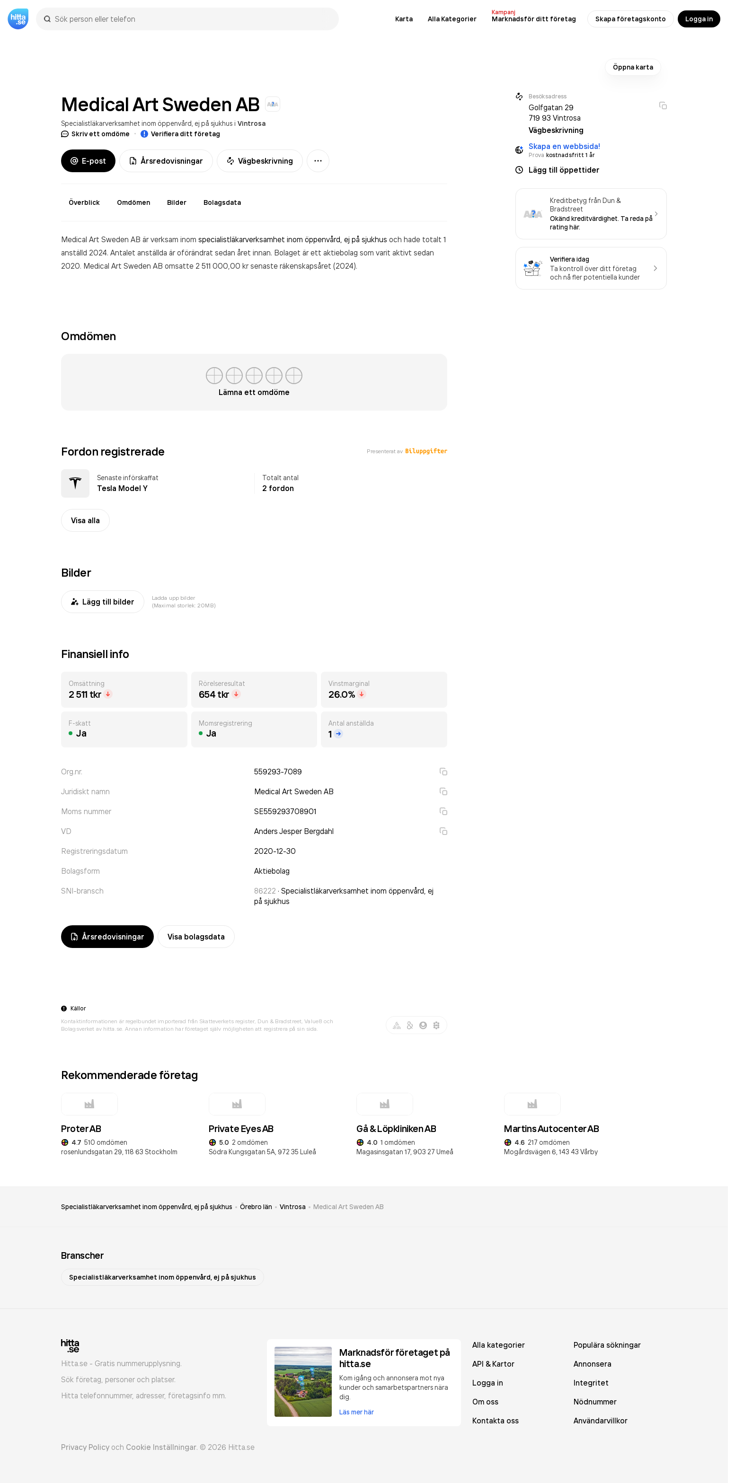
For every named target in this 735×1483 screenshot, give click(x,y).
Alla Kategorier (452, 19)
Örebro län (256, 1206)
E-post (88, 161)
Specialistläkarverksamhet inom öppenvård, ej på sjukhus (146, 123)
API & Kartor (493, 1364)
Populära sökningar (607, 1345)
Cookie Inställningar (161, 1447)
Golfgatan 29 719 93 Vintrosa (555, 113)
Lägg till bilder (102, 601)
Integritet (591, 1382)
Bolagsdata (222, 202)
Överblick (84, 202)
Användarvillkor (601, 1420)
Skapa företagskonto (630, 19)
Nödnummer (595, 1401)
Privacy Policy (85, 1447)
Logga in (699, 19)
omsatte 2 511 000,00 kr (207, 266)
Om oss (485, 1401)
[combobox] (192, 19)
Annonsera (592, 1364)
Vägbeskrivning (260, 161)
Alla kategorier (498, 1345)
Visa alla (85, 520)
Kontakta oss (495, 1420)
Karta (404, 19)
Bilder (176, 202)
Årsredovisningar (166, 161)
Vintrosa (252, 123)
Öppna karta (633, 67)
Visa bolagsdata (196, 936)
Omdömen (133, 202)
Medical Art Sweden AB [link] (348, 1206)
